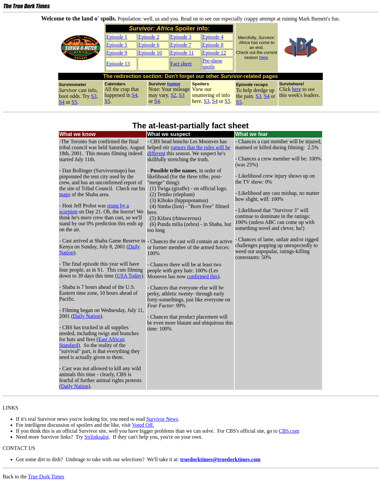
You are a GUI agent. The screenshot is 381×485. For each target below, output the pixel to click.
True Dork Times (46, 476)
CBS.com (289, 431)
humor (173, 83)
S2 (173, 95)
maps (64, 194)
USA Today (129, 276)
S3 (94, 96)
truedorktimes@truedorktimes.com (220, 459)
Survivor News (162, 419)
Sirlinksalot (96, 437)
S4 (61, 102)
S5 (74, 102)
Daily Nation (86, 316)
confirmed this (202, 276)
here (263, 57)
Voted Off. (143, 425)
